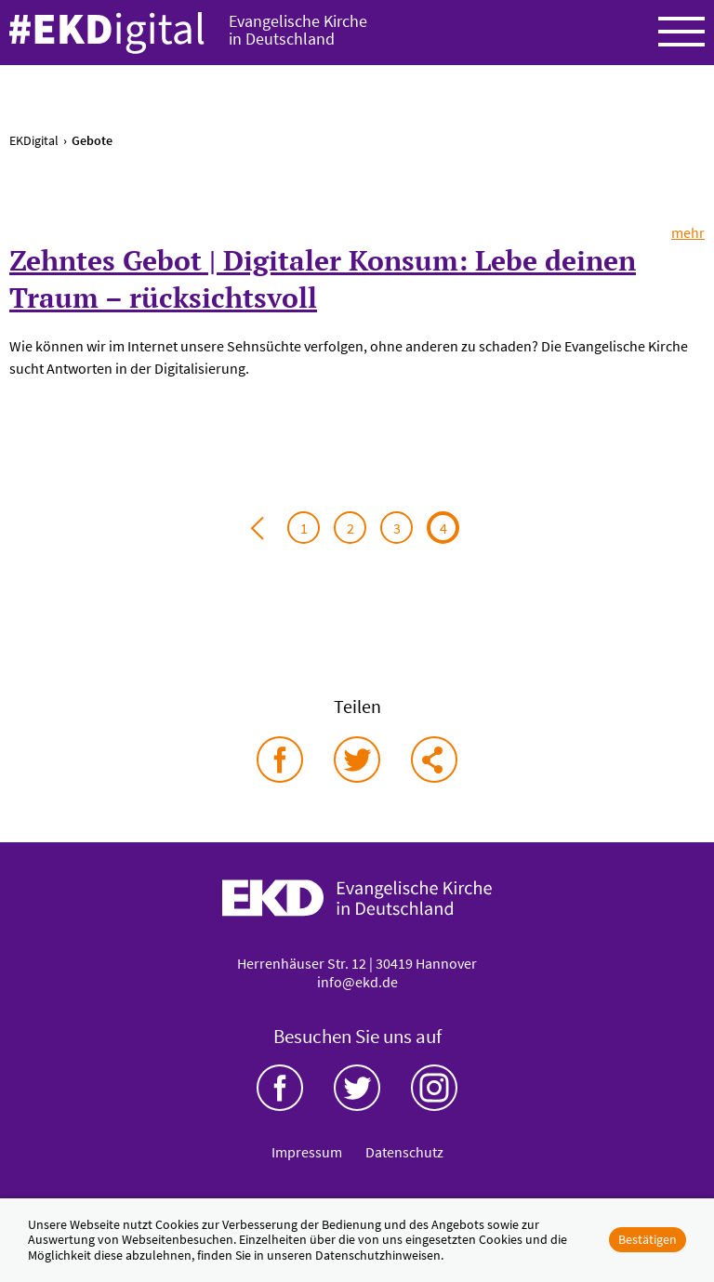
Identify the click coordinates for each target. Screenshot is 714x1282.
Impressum (306, 1152)
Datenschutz (404, 1152)
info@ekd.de (357, 981)
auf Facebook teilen (280, 759)
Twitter (357, 1087)
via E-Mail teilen (434, 759)
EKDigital (34, 140)
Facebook (280, 1087)
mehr (688, 232)
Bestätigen (647, 1239)
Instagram (434, 1087)
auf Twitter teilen (357, 759)
